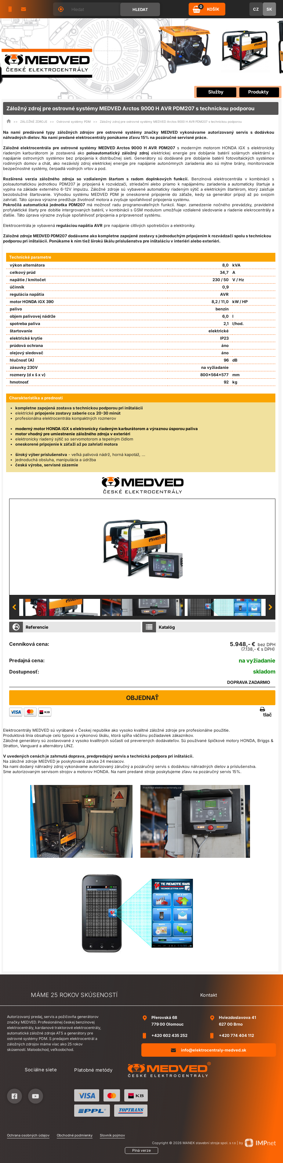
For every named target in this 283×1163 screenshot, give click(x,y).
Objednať (142, 698)
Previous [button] (14, 607)
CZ (256, 9)
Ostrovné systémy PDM (73, 121)
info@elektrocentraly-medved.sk (208, 1049)
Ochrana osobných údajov (28, 1135)
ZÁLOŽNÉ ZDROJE (33, 121)
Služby (215, 92)
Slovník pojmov (112, 1135)
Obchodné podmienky (75, 1135)
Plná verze (141, 1150)
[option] (142, 547)
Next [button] (270, 607)
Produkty (258, 92)
